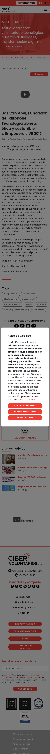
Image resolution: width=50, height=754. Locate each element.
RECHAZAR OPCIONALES (25, 411)
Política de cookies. (26, 399)
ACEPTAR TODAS (25, 417)
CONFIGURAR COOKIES (25, 405)
